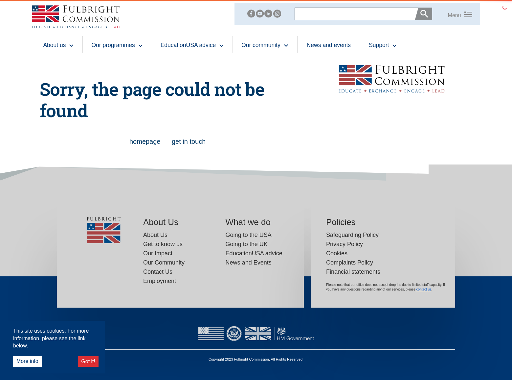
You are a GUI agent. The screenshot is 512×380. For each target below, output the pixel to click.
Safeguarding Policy (352, 235)
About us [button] (58, 45)
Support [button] (383, 45)
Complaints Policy (349, 262)
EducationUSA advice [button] (192, 45)
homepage (145, 141)
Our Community (164, 262)
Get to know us (163, 244)
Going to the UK (247, 244)
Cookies (336, 253)
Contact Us (157, 271)
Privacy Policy (344, 244)
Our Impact (157, 253)
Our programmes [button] (117, 45)
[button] (452, 13)
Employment (159, 281)
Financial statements (353, 271)
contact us (424, 289)
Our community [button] (265, 45)
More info (27, 361)
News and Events (249, 262)
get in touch (189, 141)
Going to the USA (249, 235)
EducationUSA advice (254, 253)
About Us (155, 235)
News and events (329, 45)
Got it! (88, 361)
